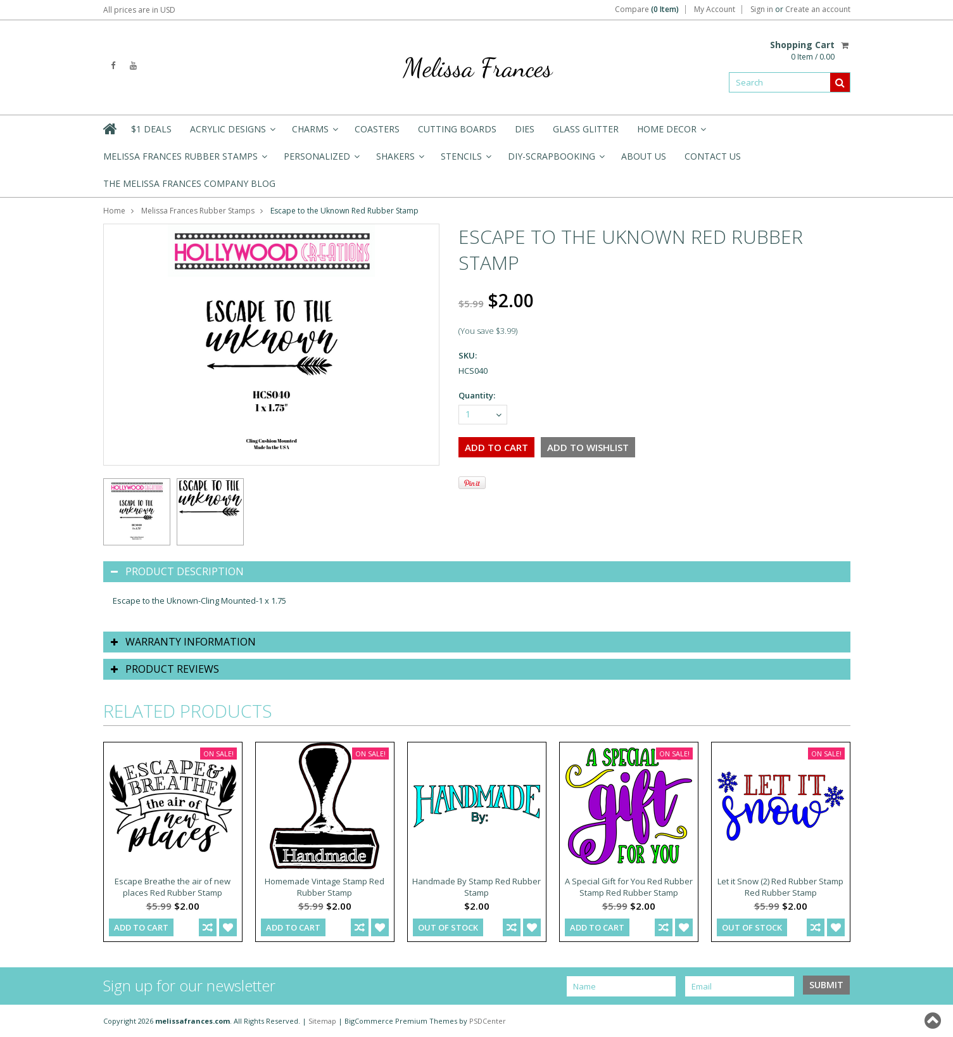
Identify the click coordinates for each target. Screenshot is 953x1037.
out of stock (448, 927)
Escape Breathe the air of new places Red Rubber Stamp (172, 886)
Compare (647, 9)
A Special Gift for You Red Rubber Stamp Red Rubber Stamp (629, 886)
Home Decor (670, 133)
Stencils (465, 160)
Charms (314, 133)
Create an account (817, 9)
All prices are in (139, 9)
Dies (524, 129)
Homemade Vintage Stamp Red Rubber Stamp (324, 886)
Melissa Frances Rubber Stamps (184, 160)
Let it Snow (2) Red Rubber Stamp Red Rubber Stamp (780, 886)
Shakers (399, 160)
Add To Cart (141, 927)
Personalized (321, 160)
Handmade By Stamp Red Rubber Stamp (476, 886)
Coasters (377, 129)
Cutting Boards (457, 129)
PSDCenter (487, 1021)
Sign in (761, 9)
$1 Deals (151, 129)
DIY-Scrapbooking (555, 160)
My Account (714, 9)
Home (114, 210)
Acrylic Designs (232, 133)
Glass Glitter (586, 129)
